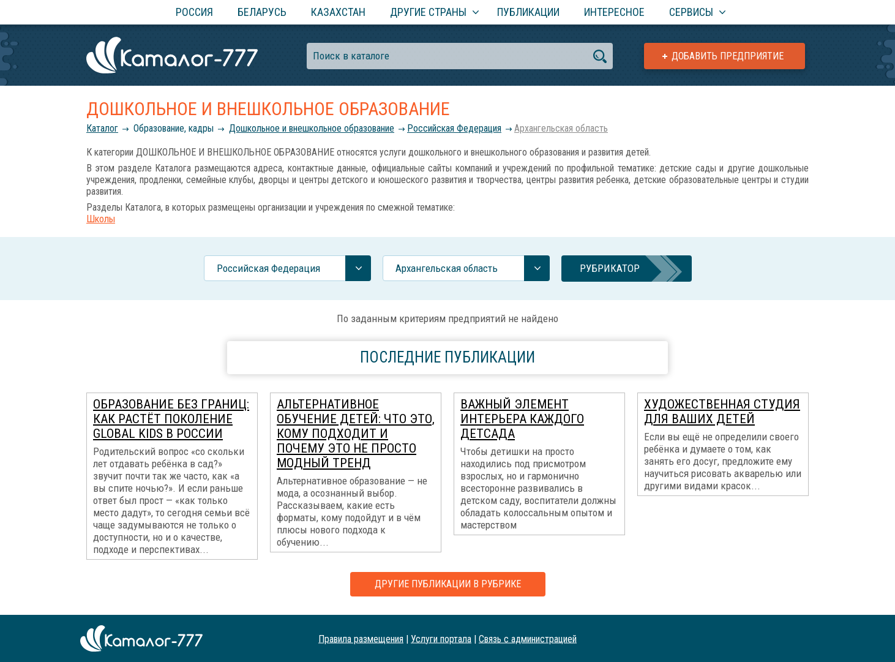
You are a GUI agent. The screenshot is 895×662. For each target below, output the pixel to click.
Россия (194, 12)
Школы (100, 219)
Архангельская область (561, 128)
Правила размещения (360, 638)
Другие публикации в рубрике (448, 584)
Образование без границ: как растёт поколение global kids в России (171, 419)
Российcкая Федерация (454, 128)
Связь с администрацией (528, 638)
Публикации (528, 12)
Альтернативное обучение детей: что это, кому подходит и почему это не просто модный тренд (356, 433)
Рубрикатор (610, 268)
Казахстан (338, 12)
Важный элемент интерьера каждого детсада (522, 419)
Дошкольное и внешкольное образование (311, 128)
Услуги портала (441, 638)
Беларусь (262, 12)
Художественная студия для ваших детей (722, 411)
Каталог (102, 128)
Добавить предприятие (728, 56)
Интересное (614, 12)
